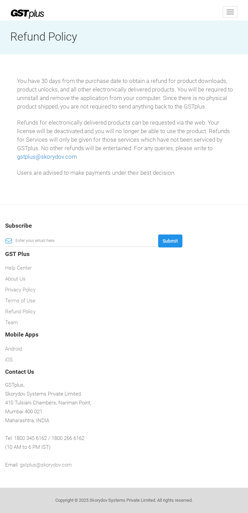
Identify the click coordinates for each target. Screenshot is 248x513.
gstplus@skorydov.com (47, 156)
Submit (170, 241)
